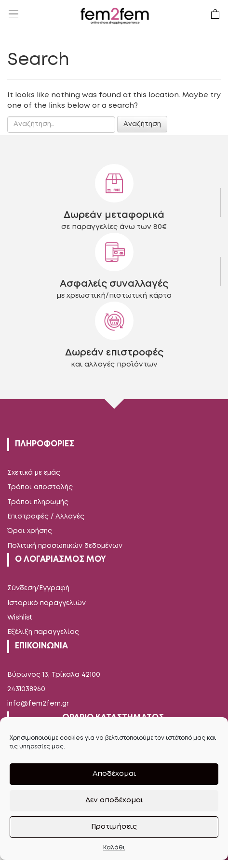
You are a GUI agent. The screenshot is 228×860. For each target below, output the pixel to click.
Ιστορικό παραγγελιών (46, 603)
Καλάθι (114, 847)
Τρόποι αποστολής (40, 487)
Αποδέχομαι (114, 774)
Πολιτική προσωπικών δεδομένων (64, 546)
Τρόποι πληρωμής (37, 502)
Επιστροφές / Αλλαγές (45, 516)
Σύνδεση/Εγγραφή (38, 588)
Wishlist (19, 617)
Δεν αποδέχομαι (114, 800)
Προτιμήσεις (114, 826)
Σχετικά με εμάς (33, 473)
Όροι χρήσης (29, 531)
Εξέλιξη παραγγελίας (43, 632)
